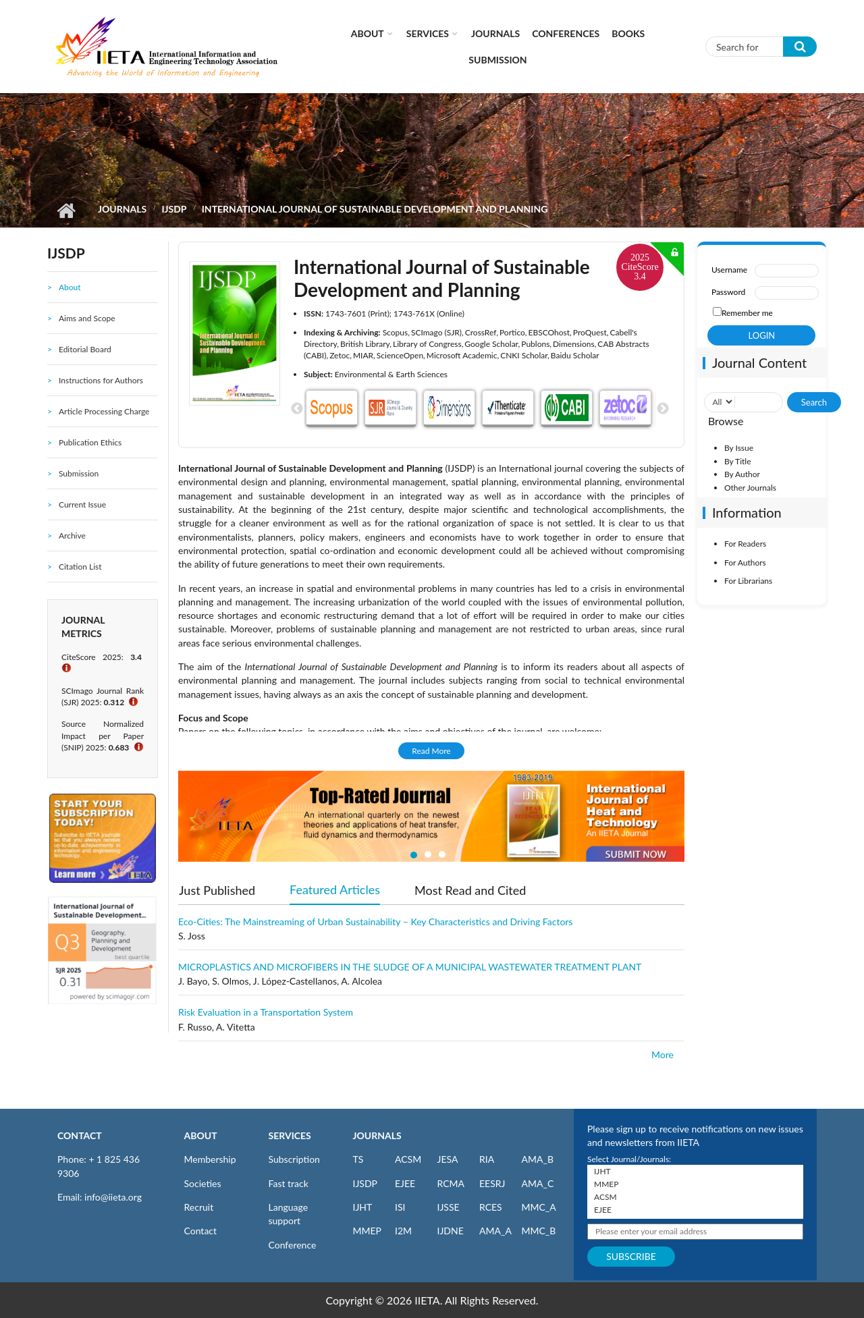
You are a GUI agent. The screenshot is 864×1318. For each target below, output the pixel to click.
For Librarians (748, 581)
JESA (447, 1159)
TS (358, 1159)
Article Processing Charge (104, 411)
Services (427, 33)
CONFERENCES (565, 33)
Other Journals (750, 488)
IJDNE (450, 1230)
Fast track (288, 1183)
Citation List (80, 566)
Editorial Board (85, 349)
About (367, 33)
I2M (403, 1230)
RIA (486, 1159)
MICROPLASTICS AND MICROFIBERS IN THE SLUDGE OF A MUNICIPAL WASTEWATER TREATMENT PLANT (409, 966)
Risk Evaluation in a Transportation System (265, 1012)
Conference (293, 1245)
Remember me (747, 313)
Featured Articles (335, 889)
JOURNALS (377, 1135)
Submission (497, 59)
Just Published (217, 890)
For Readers (745, 544)
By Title (737, 461)
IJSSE (448, 1207)
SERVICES (290, 1135)
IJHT (363, 1207)
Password (728, 292)
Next (663, 409)
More (662, 1054)
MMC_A (539, 1207)
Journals (495, 33)
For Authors (745, 562)
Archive (72, 535)
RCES (490, 1207)
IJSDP (173, 209)
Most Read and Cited (470, 890)
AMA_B (538, 1159)
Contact (200, 1230)
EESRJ (492, 1183)
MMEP (367, 1230)
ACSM (408, 1159)
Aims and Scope (87, 318)
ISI (400, 1207)
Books (628, 33)
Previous (297, 409)
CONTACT (79, 1135)
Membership (210, 1159)
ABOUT (200, 1135)
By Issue (738, 448)
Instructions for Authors (101, 380)
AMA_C (538, 1183)
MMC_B (539, 1230)
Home (65, 210)
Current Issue (82, 504)
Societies (202, 1183)
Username (729, 270)
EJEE (405, 1183)
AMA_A (495, 1230)
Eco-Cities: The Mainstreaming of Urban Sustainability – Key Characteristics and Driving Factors (375, 921)
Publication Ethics (90, 442)
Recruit (199, 1207)
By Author (742, 474)
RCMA (451, 1183)
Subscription (294, 1159)
